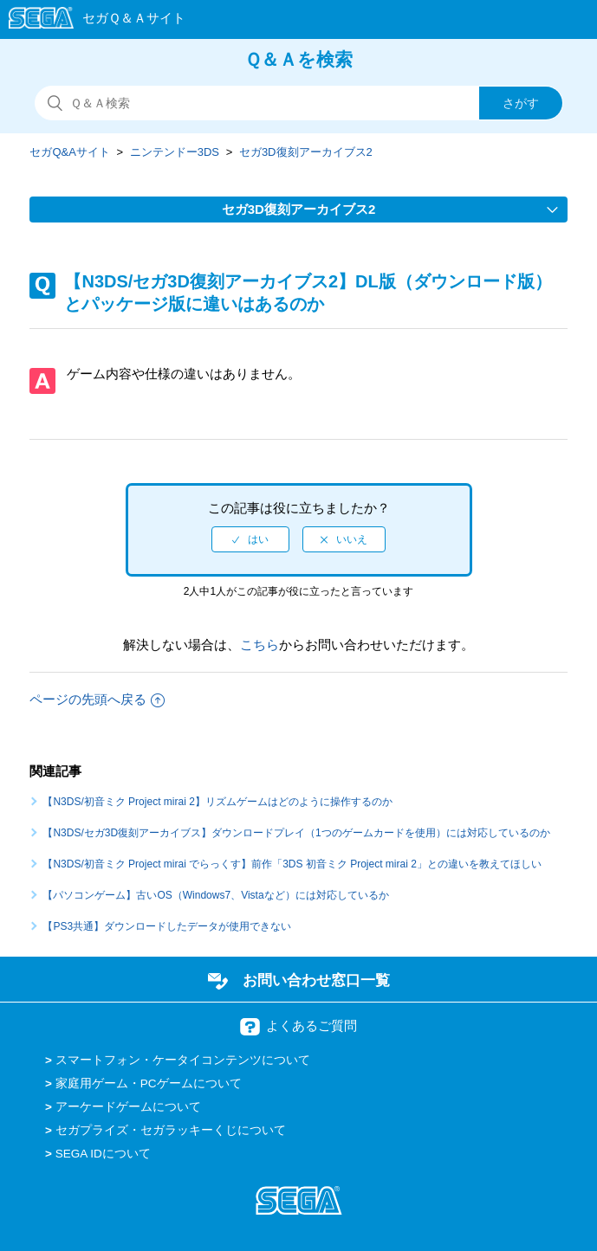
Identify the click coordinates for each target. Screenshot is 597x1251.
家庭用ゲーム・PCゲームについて (148, 1083)
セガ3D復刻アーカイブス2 (306, 151)
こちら (259, 644)
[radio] (250, 539)
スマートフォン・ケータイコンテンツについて (182, 1060)
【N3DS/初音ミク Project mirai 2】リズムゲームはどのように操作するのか (217, 802)
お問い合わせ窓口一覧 (316, 980)
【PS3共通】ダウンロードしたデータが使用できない (166, 926)
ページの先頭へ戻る (97, 699)
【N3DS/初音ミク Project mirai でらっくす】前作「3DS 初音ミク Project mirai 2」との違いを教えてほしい (291, 864)
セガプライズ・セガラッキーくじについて (170, 1130)
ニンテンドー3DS (174, 151)
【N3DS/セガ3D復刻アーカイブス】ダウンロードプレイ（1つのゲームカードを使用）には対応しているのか (295, 833)
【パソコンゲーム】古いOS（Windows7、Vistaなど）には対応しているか (215, 895)
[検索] (299, 103)
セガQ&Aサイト (69, 151)
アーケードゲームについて (128, 1106)
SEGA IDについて (103, 1153)
